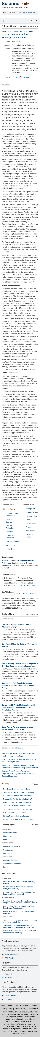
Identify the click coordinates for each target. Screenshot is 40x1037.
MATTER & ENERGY (8, 843)
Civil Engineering (12, 541)
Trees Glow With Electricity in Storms (17, 806)
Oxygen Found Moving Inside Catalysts (18, 819)
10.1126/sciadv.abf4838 (29, 585)
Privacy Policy (7, 1009)
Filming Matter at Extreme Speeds (16, 816)
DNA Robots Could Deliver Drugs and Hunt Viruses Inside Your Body (19, 932)
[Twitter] (16, 77)
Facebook (8, 974)
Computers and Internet (12, 864)
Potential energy (32, 512)
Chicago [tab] (33, 593)
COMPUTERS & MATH (8, 857)
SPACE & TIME (6, 829)
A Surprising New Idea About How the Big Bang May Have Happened (19, 893)
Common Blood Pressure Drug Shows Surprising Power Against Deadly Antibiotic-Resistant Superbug (18, 773)
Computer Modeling (10, 860)
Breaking (5, 784)
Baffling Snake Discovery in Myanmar (17, 802)
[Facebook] (13, 77)
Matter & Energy (9, 509)
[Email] (27, 77)
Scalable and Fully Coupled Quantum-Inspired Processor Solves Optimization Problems (18, 685)
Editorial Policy (20, 1009)
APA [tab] (25, 593)
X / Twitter (8, 977)
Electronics (7, 853)
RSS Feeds (9, 958)
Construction (8, 850)
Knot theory (30, 531)
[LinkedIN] (24, 77)
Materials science (29, 536)
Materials (5, 560)
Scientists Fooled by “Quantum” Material (18, 792)
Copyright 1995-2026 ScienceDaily (16, 1012)
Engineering (30, 527)
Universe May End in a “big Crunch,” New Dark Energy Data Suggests (19, 907)
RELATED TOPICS (8, 504)
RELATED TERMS (28, 504)
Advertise (34, 1006)
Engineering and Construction (12, 515)
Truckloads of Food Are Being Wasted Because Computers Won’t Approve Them (19, 926)
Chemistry (9, 532)
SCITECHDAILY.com (17, 748)
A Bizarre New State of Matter (14, 813)
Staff (16, 1006)
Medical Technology (10, 527)
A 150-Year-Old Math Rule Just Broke (17, 796)
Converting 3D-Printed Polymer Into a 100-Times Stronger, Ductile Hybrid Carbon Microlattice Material (19, 707)
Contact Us (9, 999)
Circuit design (31, 523)
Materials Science (9, 521)
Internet (6, 867)
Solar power (30, 509)
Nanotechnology (32, 516)
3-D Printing (10, 545)
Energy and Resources (10, 537)
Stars (5, 840)
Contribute (24, 1006)
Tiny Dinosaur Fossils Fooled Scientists (18, 809)
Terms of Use (33, 1009)
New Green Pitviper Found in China (16, 789)
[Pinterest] (20, 77)
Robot (28, 520)
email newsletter (29, 13)
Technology (10, 549)
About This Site (6, 1006)
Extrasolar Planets (10, 833)
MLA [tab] (18, 593)
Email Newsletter (11, 955)
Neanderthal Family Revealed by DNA (17, 799)
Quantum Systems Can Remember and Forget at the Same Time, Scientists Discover (20, 902)
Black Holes (7, 836)
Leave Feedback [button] (11, 996)
